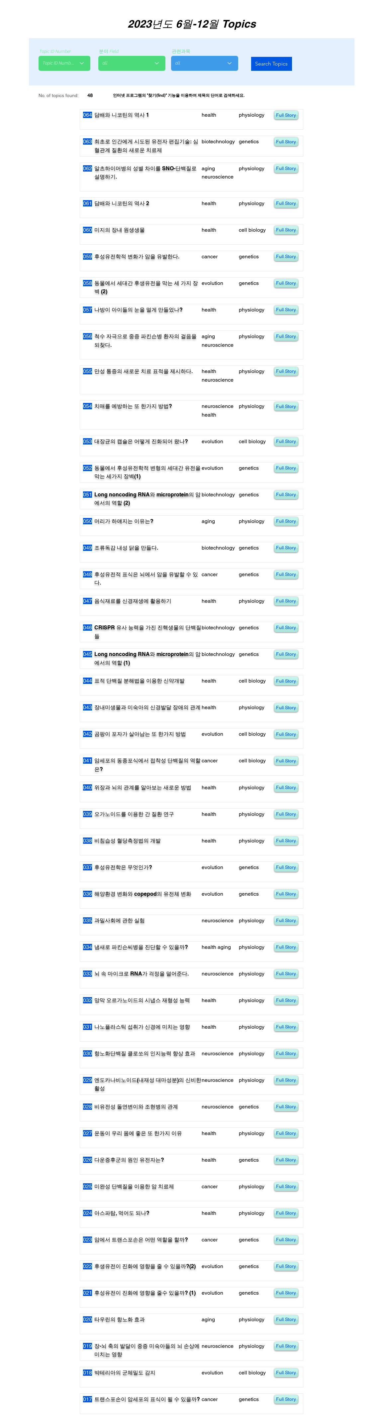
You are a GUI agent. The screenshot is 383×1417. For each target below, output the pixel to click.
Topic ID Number (55, 51)
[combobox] (64, 63)
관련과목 (181, 51)
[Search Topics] (271, 64)
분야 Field (108, 51)
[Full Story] (286, 115)
